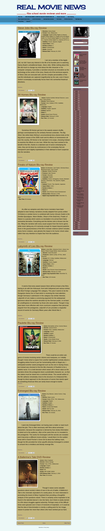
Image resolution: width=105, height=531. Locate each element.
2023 (77, 96)
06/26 (78, 157)
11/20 (78, 120)
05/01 (78, 171)
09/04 (78, 138)
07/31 (78, 147)
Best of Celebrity (71, 16)
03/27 (78, 179)
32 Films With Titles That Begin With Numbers (83, 62)
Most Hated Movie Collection (49, 19)
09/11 (78, 136)
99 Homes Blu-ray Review (32, 94)
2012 (77, 228)
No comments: (22, 90)
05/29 (78, 164)
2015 (77, 222)
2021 (77, 100)
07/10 (78, 153)
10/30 (78, 124)
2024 (77, 94)
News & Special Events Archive (24, 19)
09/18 (78, 135)
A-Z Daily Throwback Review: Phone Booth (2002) (83, 75)
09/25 (78, 133)
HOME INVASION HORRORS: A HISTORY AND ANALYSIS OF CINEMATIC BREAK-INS (39, 16)
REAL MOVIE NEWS (51, 7)
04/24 (78, 173)
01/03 (78, 220)
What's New (20, 16)
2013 (77, 226)
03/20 (78, 180)
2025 (77, 93)
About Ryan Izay (78, 19)
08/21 (78, 142)
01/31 (78, 212)
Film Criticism (59, 19)
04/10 (78, 175)
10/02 (78, 131)
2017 (77, 107)
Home (44, 523)
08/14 (78, 144)
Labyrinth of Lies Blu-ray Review (35, 246)
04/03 (78, 177)
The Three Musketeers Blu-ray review (83, 68)
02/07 (78, 211)
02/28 (78, 184)
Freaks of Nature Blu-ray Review (35, 164)
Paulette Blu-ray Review (31, 323)
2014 (77, 224)
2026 (77, 91)
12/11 (78, 114)
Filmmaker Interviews (61, 16)
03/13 (78, 182)
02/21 (78, 186)
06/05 (78, 162)
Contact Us (28, 21)
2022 (77, 98)
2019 (77, 104)
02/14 (78, 209)
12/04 (78, 116)
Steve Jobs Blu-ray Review (32, 28)
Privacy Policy (21, 21)
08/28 (78, 140)
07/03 (78, 155)
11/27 (78, 118)
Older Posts (67, 523)
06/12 (78, 160)
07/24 (78, 149)
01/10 (78, 218)
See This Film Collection (36, 19)
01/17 (78, 216)
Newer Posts (21, 523)
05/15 (78, 168)
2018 (77, 105)
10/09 (78, 129)
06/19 (78, 158)
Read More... (20, 87)
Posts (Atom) (46, 527)
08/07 (78, 146)
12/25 (78, 111)
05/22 (78, 166)
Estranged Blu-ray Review (32, 390)
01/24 (78, 214)
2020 (77, 102)
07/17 (78, 151)
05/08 (78, 169)
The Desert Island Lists (68, 19)
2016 (77, 109)
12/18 (78, 113)
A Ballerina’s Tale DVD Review (34, 457)
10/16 (78, 127)
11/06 (78, 122)
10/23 (78, 125)
